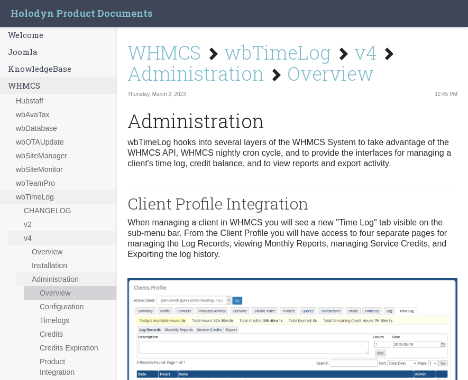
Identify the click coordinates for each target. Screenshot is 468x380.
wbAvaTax (33, 114)
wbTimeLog (35, 197)
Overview (47, 252)
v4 (28, 238)
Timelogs (54, 320)
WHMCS (24, 85)
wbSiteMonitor (39, 169)
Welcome (25, 35)
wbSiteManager (41, 155)
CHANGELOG (47, 210)
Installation (49, 265)
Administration (55, 279)
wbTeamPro (35, 183)
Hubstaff (29, 101)
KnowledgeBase (39, 68)
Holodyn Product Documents (81, 13)
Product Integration (57, 366)
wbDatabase (36, 128)
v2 (28, 224)
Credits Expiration (69, 348)
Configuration (62, 306)
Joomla (23, 51)
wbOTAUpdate (40, 142)
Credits (51, 334)
